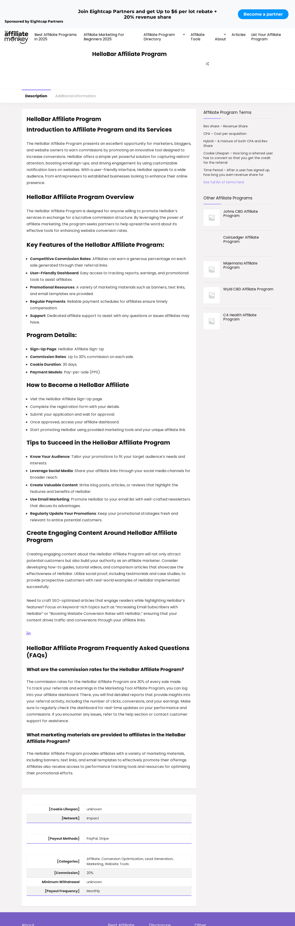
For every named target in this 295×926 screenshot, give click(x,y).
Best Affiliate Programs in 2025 (55, 37)
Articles (239, 34)
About (220, 39)
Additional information (75, 96)
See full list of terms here (223, 182)
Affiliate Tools (198, 37)
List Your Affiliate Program (266, 37)
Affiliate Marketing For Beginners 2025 (104, 37)
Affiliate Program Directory (159, 37)
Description (36, 96)
